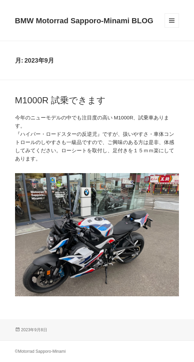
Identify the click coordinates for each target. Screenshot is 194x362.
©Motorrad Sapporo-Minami (40, 351)
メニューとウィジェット (172, 27)
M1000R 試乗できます (60, 100)
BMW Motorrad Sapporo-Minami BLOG (84, 20)
